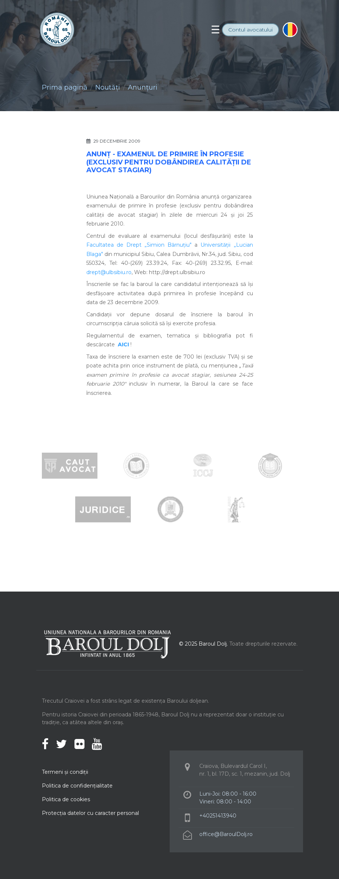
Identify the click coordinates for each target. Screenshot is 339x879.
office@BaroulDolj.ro (226, 834)
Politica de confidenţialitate (77, 785)
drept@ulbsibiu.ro (109, 272)
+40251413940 (217, 815)
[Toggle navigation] (215, 30)
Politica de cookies (66, 799)
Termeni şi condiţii (65, 772)
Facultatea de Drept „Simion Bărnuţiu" (139, 245)
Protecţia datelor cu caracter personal (90, 813)
